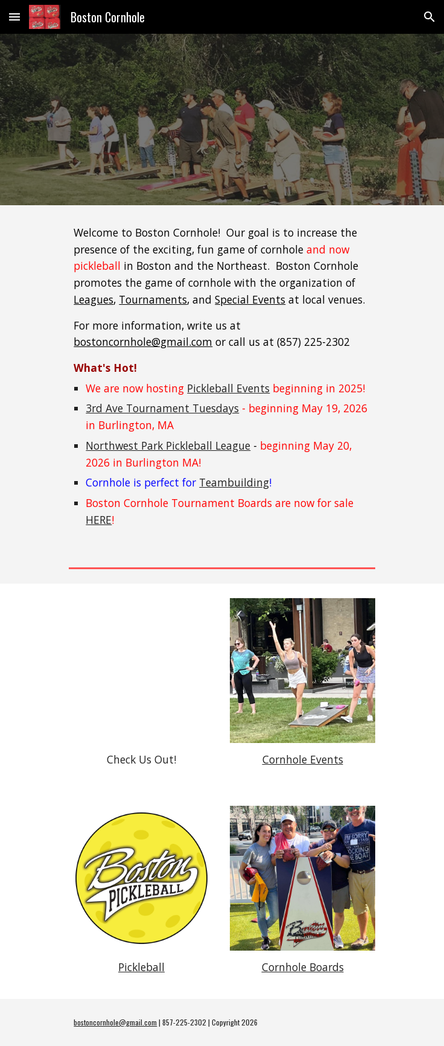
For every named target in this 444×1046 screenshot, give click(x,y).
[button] (14, 16)
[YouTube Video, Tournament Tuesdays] (141, 670)
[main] (222, 377)
